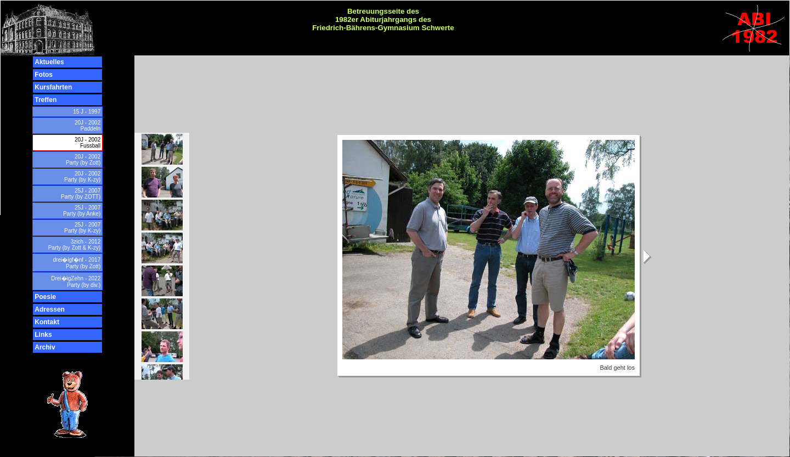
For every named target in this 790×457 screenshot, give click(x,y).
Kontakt (47, 322)
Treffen (46, 100)
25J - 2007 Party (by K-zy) (82, 228)
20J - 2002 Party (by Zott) (83, 160)
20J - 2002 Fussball (87, 143)
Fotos (44, 74)
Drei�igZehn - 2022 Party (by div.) (75, 281)
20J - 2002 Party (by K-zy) (82, 177)
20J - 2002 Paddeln (87, 126)
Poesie (45, 297)
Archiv (45, 347)
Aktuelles (49, 62)
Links (43, 334)
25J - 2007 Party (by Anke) (81, 211)
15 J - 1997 (86, 112)
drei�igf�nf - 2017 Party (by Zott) (77, 263)
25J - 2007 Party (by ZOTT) (80, 194)
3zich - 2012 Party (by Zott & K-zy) (74, 245)
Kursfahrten (53, 87)
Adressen (50, 309)
